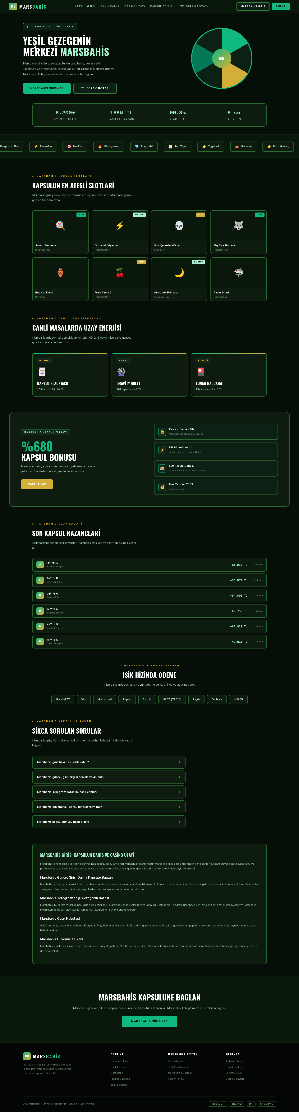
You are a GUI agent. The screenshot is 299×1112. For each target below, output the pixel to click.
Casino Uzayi (134, 6)
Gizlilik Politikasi (235, 1067)
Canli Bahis (109, 6)
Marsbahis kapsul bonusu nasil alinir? (63, 822)
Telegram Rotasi (194, 6)
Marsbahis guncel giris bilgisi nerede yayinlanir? (70, 777)
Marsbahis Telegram (180, 1073)
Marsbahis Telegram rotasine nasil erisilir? (67, 792)
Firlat (281, 6)
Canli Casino (118, 1067)
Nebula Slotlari (119, 1061)
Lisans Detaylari (235, 1079)
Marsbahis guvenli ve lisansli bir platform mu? (69, 807)
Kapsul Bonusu (162, 6)
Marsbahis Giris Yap (47, 88)
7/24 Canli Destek (178, 1067)
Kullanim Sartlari (235, 1061)
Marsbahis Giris (253, 6)
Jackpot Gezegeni (120, 1079)
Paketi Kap (37, 484)
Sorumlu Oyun (234, 1073)
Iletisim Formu (176, 1079)
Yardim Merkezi (176, 1061)
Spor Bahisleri (119, 1085)
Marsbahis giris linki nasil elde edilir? (63, 762)
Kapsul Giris (85, 6)
